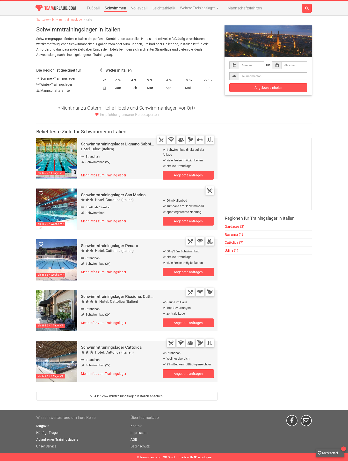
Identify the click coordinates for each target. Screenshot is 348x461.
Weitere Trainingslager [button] (199, 8)
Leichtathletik (163, 8)
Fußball (93, 8)
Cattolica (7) (234, 242)
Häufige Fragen (47, 433)
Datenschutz (140, 446)
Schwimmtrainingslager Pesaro (109, 245)
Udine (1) (231, 250)
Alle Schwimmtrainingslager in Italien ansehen (126, 396)
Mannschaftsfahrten (244, 8)
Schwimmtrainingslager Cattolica (111, 347)
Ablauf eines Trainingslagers (57, 439)
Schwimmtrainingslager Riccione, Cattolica (120, 296)
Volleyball (139, 8)
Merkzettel (331, 452)
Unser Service (46, 446)
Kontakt (136, 426)
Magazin (42, 426)
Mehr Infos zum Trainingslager (103, 175)
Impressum (138, 433)
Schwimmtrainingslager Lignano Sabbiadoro (121, 144)
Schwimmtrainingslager (67, 19)
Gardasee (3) (234, 226)
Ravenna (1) (234, 234)
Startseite (42, 19)
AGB (133, 439)
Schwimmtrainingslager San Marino (113, 194)
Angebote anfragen (188, 175)
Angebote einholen (268, 88)
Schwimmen (115, 8)
